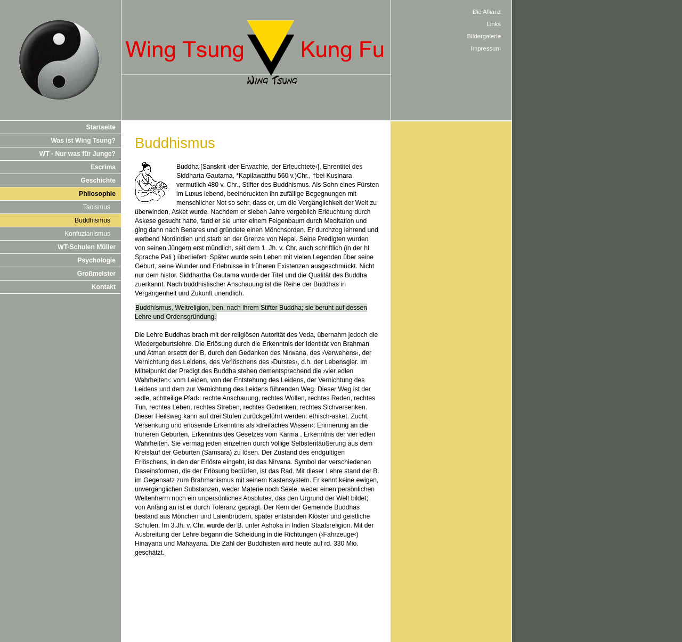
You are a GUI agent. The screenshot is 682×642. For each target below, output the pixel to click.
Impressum (486, 48)
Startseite (101, 127)
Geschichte (98, 180)
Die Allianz (487, 12)
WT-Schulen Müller (87, 247)
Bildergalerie (484, 36)
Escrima (103, 167)
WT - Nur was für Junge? (77, 154)
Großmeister (96, 273)
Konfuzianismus (87, 233)
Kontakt (104, 287)
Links (493, 24)
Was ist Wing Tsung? (83, 140)
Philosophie (97, 193)
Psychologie (96, 260)
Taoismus (96, 207)
